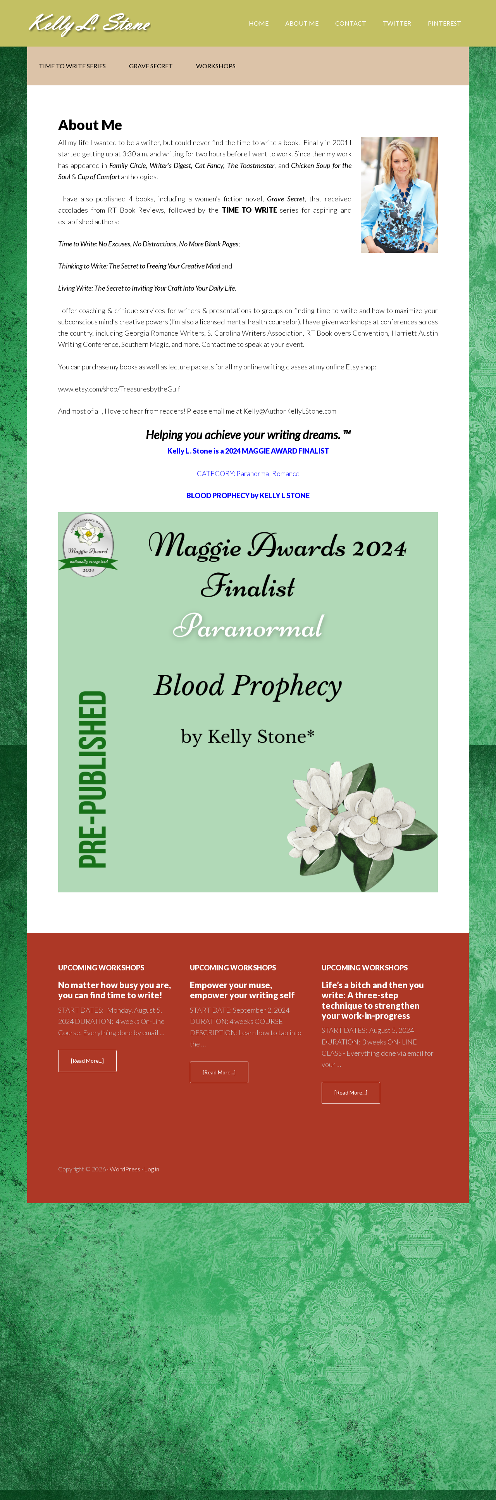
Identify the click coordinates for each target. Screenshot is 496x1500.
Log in (151, 1169)
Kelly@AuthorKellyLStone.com (289, 411)
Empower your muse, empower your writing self (242, 990)
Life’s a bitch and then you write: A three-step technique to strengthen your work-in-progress (373, 1000)
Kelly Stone (89, 23)
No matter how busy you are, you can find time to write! (114, 990)
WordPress (125, 1169)
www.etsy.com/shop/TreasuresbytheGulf (119, 389)
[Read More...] (94, 1064)
